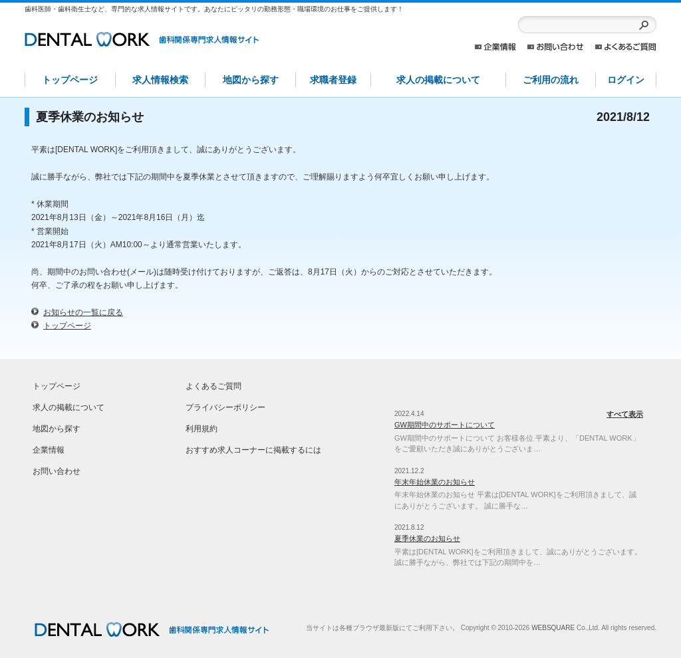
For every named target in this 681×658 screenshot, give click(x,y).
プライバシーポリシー (225, 407)
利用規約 (201, 428)
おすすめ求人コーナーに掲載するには (253, 450)
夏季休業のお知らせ (427, 538)
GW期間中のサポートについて (444, 425)
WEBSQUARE (553, 627)
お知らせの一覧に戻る (83, 312)
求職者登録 (333, 79)
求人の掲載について (438, 79)
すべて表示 (625, 414)
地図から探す (251, 79)
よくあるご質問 (625, 47)
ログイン (625, 79)
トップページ (70, 79)
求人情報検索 (160, 79)
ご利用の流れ (551, 79)
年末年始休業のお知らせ (434, 482)
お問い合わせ (556, 47)
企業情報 (495, 47)
